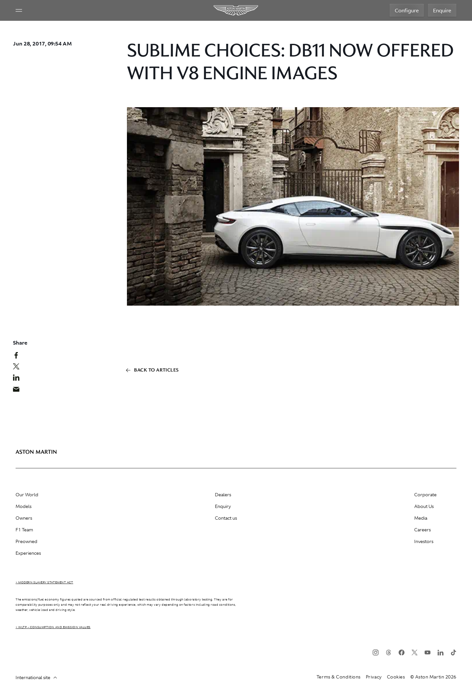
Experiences (28, 553)
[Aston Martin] (236, 10)
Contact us (226, 518)
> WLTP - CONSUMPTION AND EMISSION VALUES (53, 627)
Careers (422, 530)
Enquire (442, 10)
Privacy (374, 677)
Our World (27, 495)
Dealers (223, 495)
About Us (424, 506)
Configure (407, 10)
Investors (423, 541)
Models (23, 506)
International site (36, 677)
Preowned (26, 541)
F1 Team (24, 530)
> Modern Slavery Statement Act (44, 582)
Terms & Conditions (339, 677)
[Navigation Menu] (19, 10)
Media (420, 518)
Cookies (396, 677)
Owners (24, 518)
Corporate (425, 495)
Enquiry (223, 506)
